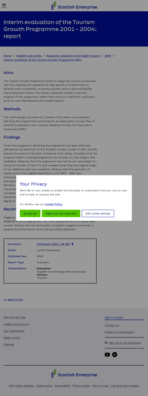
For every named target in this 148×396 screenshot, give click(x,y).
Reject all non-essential (61, 213)
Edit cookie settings (98, 213)
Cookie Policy (53, 204)
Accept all (30, 213)
